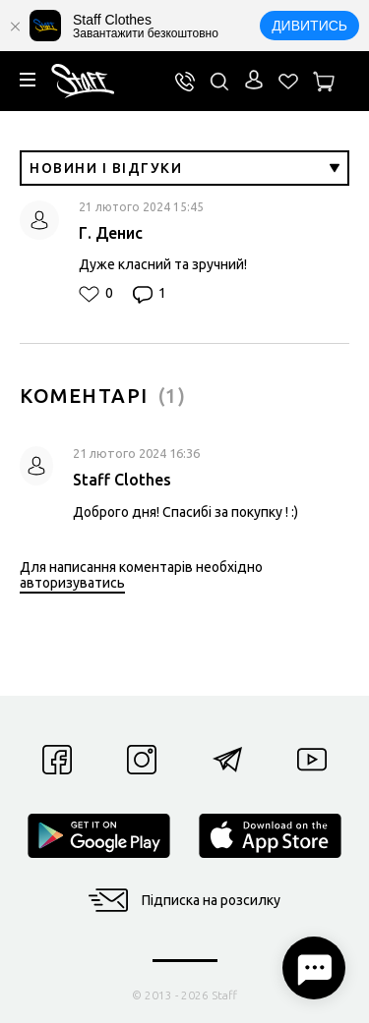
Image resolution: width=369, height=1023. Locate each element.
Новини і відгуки (184, 168)
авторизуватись (72, 583)
